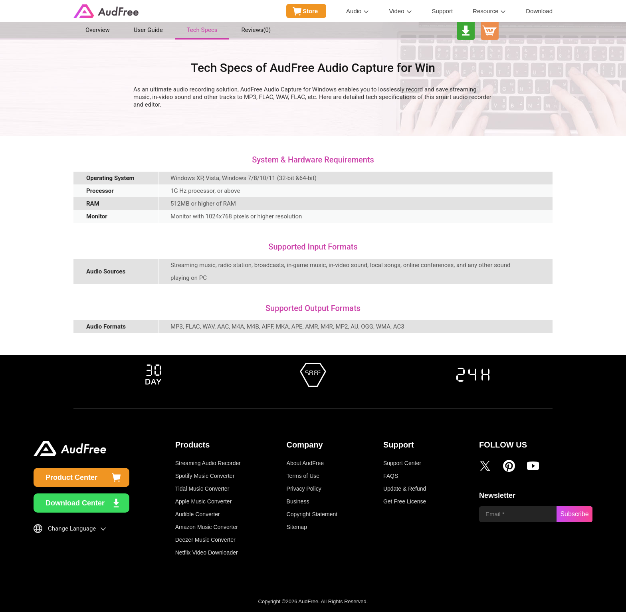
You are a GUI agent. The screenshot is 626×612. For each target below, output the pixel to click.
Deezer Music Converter (205, 540)
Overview (97, 30)
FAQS (390, 476)
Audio (353, 11)
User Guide (148, 30)
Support (442, 11)
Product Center (71, 477)
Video (396, 11)
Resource (485, 11)
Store (310, 11)
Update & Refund (404, 488)
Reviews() (256, 30)
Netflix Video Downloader (206, 552)
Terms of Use (303, 476)
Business (298, 501)
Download (539, 11)
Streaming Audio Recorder (208, 463)
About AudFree (305, 463)
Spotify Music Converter (205, 476)
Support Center (402, 463)
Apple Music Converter (203, 501)
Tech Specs (202, 30)
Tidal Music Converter (202, 488)
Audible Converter (197, 514)
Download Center (75, 503)
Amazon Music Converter (206, 527)
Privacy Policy (304, 488)
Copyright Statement (312, 514)
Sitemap (297, 527)
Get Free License (404, 501)
